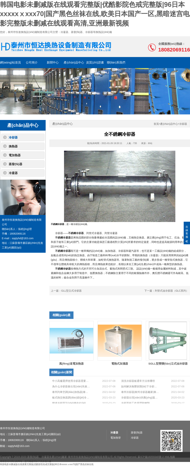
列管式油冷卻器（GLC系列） (172, 290)
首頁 (156, 124)
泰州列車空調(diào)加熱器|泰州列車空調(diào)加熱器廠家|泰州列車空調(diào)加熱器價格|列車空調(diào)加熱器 (71, 403)
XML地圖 (169, 459)
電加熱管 (115, 448)
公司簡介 (32, 62)
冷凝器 (13, 173)
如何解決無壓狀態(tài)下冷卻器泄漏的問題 (140, 397)
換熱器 (13, 146)
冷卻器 (13, 137)
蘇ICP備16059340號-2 (151, 459)
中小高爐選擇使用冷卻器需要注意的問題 (71, 392)
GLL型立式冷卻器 (71, 290)
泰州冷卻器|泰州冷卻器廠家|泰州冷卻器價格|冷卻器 (140, 403)
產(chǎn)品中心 (74, 62)
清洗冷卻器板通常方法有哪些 (138, 392)
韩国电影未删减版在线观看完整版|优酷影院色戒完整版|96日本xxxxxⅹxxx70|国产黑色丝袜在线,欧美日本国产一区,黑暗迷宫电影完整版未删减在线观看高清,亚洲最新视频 (95, 14)
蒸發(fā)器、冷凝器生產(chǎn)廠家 (47, 459)
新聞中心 (53, 62)
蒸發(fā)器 (15, 164)
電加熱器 (15, 155)
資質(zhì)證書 (95, 62)
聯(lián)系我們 (116, 62)
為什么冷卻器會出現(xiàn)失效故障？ (71, 397)
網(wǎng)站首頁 (10, 62)
